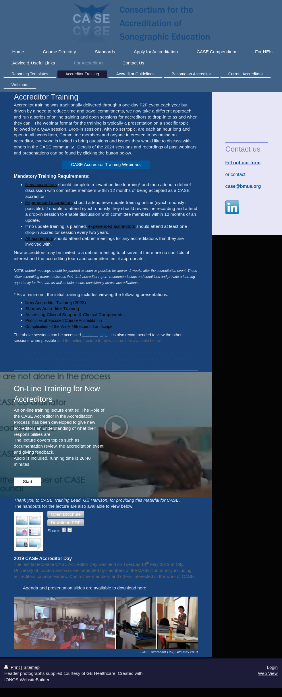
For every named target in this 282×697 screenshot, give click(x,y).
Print (12, 667)
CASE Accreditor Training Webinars (106, 164)
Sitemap (31, 667)
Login (272, 667)
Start (27, 481)
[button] (65, 514)
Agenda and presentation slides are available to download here (84, 587)
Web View (268, 673)
